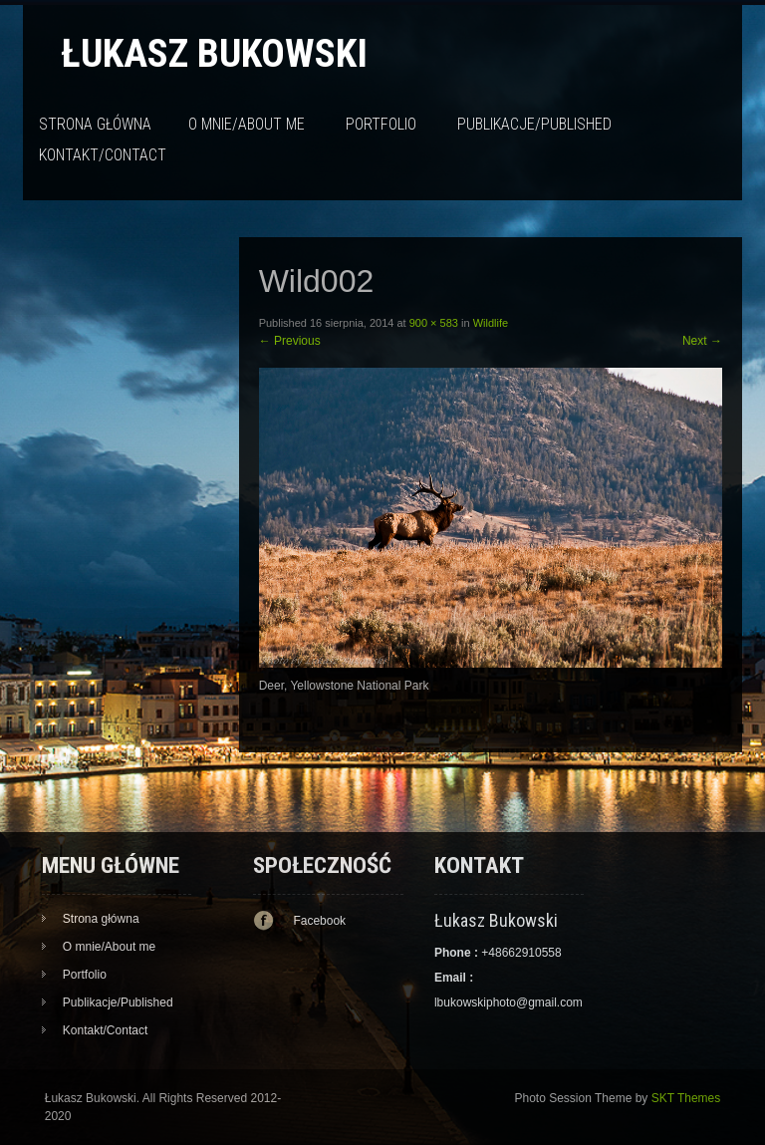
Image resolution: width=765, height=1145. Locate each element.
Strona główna (95, 124)
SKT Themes (686, 1098)
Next (702, 341)
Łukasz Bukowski (214, 53)
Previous (290, 341)
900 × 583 (433, 323)
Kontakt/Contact (102, 154)
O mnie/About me (246, 124)
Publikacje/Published (534, 124)
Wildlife (490, 323)
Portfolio (381, 124)
